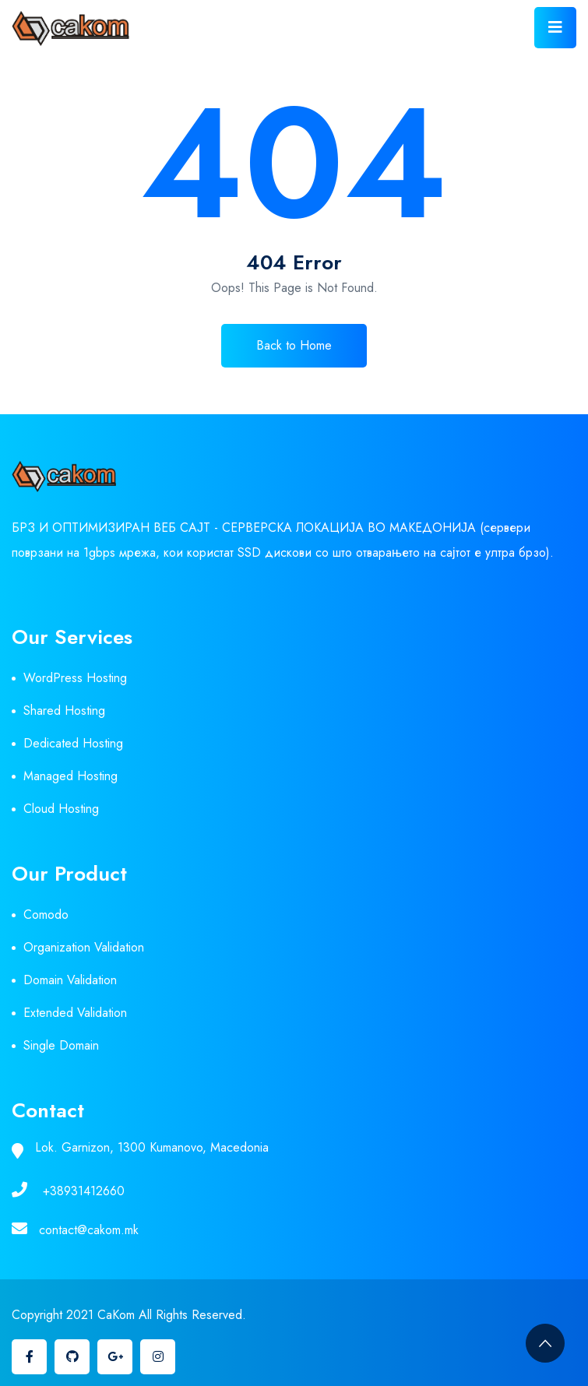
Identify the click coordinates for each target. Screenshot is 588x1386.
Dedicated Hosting (73, 743)
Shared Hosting (64, 710)
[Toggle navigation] (555, 27)
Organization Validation (83, 947)
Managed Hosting (70, 776)
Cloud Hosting (61, 809)
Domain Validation (70, 980)
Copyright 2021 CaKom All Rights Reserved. (129, 1315)
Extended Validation (75, 1013)
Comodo (46, 914)
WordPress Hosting (75, 678)
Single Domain (61, 1045)
